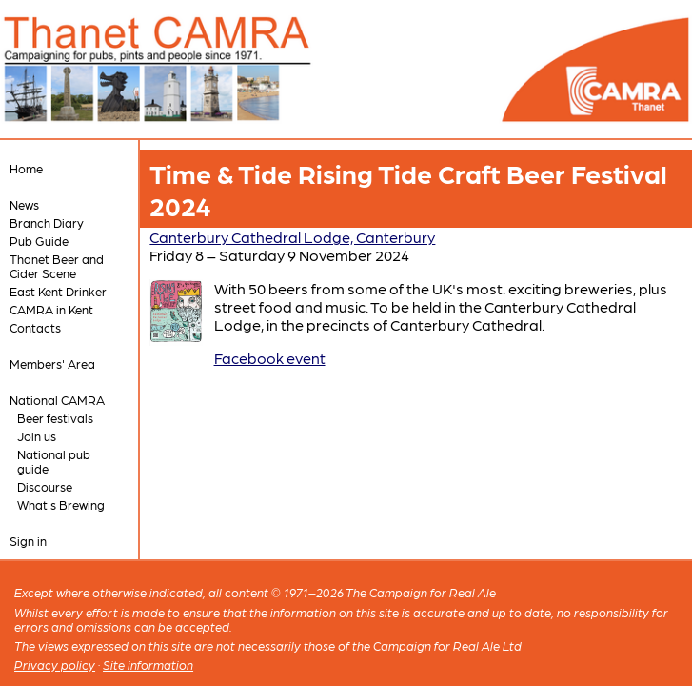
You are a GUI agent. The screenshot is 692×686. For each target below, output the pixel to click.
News (24, 204)
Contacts (35, 327)
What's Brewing (61, 504)
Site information (148, 664)
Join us (36, 436)
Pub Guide (39, 240)
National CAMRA (57, 400)
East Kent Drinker (58, 291)
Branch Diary (47, 222)
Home (26, 168)
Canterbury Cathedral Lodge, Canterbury (292, 237)
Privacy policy (54, 664)
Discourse (44, 486)
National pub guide (53, 461)
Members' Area (52, 363)
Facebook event (270, 358)
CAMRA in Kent (51, 309)
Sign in (28, 541)
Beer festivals (55, 418)
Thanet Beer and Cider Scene (57, 266)
